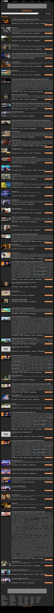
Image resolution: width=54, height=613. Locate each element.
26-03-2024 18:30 (15, 187)
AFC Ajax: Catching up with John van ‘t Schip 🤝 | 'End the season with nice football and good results (31, 120)
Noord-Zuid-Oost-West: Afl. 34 (17, 183)
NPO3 (21, 49)
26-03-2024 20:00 (15, 99)
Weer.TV (37, 601)
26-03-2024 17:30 (15, 241)
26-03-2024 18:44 (15, 179)
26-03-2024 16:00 (15, 344)
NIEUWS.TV (27, 10)
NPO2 (21, 33)
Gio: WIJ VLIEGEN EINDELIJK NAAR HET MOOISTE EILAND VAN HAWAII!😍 (24, 234)
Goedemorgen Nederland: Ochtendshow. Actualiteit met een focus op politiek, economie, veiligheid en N (32, 477)
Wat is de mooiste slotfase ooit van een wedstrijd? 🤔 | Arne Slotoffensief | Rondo (28, 440)
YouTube (21, 91)
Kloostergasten (4, 603)
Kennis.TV (30, 33)
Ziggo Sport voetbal (5, 599)
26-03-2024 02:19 (15, 582)
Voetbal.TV (30, 74)
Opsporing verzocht (13, 604)
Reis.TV (31, 187)
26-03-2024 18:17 (15, 204)
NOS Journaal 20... (13, 603)
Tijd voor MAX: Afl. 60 (16, 253)
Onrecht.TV (32, 408)
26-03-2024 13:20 (15, 408)
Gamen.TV (26, 301)
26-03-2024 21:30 (15, 58)
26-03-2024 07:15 (15, 507)
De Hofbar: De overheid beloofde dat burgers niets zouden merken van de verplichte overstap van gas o (32, 36)
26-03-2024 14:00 (15, 379)
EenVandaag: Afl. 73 (15, 200)
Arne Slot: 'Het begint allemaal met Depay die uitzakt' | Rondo (23, 412)
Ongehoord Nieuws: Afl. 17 (16, 395)
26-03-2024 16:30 (15, 313)
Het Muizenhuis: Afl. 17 (16, 494)
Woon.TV (37, 602)
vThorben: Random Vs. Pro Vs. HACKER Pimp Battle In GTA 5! (23, 308)
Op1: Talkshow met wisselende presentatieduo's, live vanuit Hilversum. (25, 19)
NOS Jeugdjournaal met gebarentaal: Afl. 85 (20, 570)
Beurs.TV (26, 91)
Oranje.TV (32, 601)
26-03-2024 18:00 (15, 221)
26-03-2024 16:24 (15, 335)
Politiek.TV (30, 40)
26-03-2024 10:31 (15, 465)
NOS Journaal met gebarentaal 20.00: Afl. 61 (20, 578)
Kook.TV (26, 600)
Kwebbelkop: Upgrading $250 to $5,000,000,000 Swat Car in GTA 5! (24, 338)
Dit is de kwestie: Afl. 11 (16, 62)
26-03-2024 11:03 (15, 457)
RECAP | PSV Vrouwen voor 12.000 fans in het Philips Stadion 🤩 (24, 157)
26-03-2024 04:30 (15, 565)
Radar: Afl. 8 (14, 403)
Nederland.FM (15, 1)
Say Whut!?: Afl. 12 (15, 191)
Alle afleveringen (44, 23)
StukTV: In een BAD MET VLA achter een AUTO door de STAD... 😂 (24, 282)
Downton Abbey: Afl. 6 (16, 244)
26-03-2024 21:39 (15, 49)
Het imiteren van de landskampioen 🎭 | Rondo (21, 355)
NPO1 (20, 23)
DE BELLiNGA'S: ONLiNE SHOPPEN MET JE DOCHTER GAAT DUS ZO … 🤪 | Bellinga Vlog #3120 (28, 511)
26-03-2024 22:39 (15, 33)
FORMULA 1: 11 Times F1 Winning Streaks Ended (20, 217)
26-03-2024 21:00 (15, 66)
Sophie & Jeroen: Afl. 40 (16, 140)
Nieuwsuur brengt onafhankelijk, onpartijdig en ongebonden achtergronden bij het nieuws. (29, 53)
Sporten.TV (25, 74)
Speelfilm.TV (38, 596)
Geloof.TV (25, 565)
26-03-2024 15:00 (15, 372)
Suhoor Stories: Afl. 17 (16, 561)
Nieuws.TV (37, 23)
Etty (2, 600)
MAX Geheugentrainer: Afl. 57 (17, 460)
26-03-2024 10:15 (15, 473)
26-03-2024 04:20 (15, 574)
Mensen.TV (32, 23)
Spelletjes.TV (25, 465)
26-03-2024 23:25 (15, 23)
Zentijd (11, 602)
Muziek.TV (26, 604)
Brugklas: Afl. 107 (15, 225)
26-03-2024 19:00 (15, 153)
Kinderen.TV (25, 499)
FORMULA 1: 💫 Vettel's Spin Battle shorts (20, 94)
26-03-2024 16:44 (15, 301)
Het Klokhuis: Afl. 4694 (16, 174)
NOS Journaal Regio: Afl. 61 (17, 208)
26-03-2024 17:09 (15, 248)
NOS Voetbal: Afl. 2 (15, 70)
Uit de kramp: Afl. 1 (15, 44)
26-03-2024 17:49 (15, 230)
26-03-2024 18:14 (15, 213)
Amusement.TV (26, 23)
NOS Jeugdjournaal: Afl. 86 (17, 148)
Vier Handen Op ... (12, 601)
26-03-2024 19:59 (15, 128)
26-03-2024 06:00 (15, 558)
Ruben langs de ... (13, 599)
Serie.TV (30, 230)
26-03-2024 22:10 (15, 40)
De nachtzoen (4, 596)
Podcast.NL (32, 1)
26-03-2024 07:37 (15, 499)
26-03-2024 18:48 (15, 170)
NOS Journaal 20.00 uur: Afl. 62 (17, 111)
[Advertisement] (27, 6)
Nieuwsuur (3, 601)
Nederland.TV (24, 1)
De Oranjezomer (4, 604)
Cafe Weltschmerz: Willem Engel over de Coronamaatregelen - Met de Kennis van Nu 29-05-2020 (30, 79)
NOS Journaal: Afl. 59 (16, 291)
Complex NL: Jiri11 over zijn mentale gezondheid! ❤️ (22, 432)
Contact (38, 1)
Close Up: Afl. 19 (15, 27)
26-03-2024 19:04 (15, 145)
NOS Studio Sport (13, 600)
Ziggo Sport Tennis (5, 602)
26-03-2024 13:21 (15, 399)
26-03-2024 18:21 (15, 195)
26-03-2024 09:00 (15, 490)
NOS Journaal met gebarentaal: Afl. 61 (19, 486)
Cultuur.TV (25, 33)
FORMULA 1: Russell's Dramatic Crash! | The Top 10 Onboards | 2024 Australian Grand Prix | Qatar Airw (31, 103)
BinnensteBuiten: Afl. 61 (16, 131)
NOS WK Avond (4, 598)
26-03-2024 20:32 (15, 74)
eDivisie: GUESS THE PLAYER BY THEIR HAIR (19, 299)
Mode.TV (26, 603)
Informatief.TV (26, 49)
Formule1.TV (26, 99)
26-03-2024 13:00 (15, 429)
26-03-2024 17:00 (15, 279)
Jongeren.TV (25, 153)
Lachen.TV (26, 601)
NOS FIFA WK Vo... (12, 598)
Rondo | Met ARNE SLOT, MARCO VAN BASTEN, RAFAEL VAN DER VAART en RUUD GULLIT (27, 261)
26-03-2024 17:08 (15, 258)
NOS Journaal (12, 596)
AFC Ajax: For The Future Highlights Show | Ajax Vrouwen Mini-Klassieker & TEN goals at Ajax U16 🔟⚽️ (31, 384)
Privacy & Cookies (47, 1)
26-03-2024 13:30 (15, 392)
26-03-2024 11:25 (15, 436)
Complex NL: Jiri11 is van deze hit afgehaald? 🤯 (21, 347)
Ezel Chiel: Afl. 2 (15, 503)
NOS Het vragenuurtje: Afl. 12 (17, 375)
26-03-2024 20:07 (15, 91)
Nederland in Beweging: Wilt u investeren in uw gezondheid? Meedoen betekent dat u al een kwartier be (32, 469)
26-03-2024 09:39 (15, 482)
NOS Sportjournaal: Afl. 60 (17, 165)
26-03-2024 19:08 (15, 137)
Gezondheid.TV (25, 473)
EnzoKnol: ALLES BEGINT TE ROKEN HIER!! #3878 (20, 316)
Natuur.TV (32, 596)
